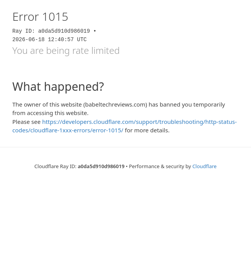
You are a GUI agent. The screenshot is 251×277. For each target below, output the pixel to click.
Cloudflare (204, 166)
